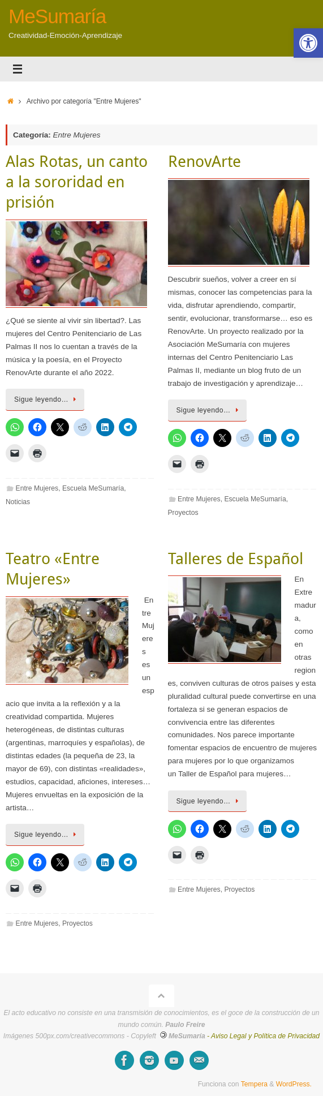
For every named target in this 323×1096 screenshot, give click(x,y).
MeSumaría (57, 16)
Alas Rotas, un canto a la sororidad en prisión (77, 182)
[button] (308, 43)
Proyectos (183, 513)
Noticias (18, 502)
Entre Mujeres (37, 488)
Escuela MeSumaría (93, 488)
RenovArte (204, 161)
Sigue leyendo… (47, 399)
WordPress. (294, 1084)
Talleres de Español (235, 558)
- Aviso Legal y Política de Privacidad (263, 1036)
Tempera (254, 1084)
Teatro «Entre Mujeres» (53, 568)
